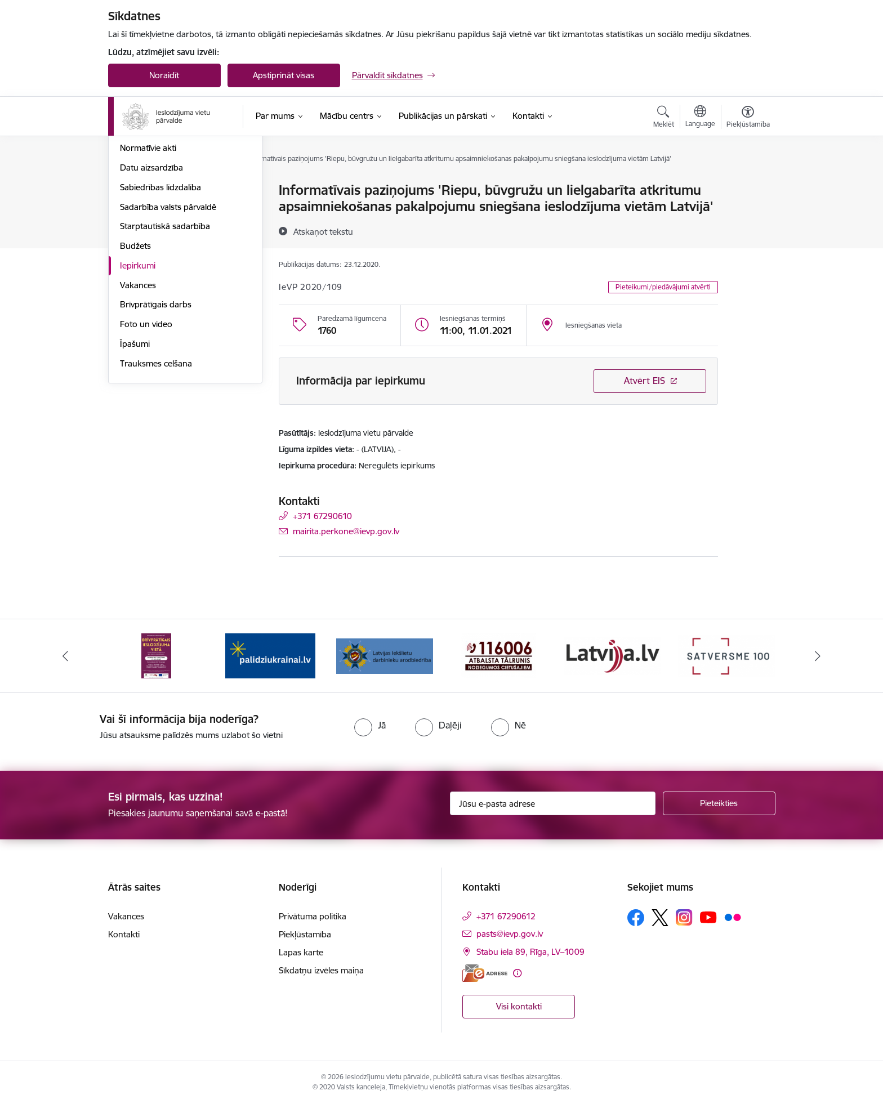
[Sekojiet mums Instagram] (684, 917)
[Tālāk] (818, 656)
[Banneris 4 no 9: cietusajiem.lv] (498, 655)
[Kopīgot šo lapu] (747, 213)
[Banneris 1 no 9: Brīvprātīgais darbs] (156, 655)
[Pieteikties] (719, 803)
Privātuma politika (312, 916)
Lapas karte (301, 952)
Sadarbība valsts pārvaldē (168, 328)
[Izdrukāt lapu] (747, 185)
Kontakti (124, 934)
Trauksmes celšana (156, 484)
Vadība (133, 191)
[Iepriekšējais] (65, 656)
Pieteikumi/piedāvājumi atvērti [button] (663, 287)
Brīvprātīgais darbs (155, 426)
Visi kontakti (519, 1006)
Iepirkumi (137, 386)
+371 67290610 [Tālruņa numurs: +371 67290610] (322, 516)
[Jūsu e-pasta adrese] (552, 803)
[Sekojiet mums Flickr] (732, 917)
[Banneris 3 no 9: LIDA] (385, 655)
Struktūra (138, 210)
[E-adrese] (484, 973)
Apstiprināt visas (283, 75)
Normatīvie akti (148, 269)
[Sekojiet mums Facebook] (635, 917)
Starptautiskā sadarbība (165, 347)
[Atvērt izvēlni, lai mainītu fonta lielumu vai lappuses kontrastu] (748, 118)
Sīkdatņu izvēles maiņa (321, 970)
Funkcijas (137, 230)
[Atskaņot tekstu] (323, 231)
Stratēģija (137, 249)
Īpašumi (135, 464)
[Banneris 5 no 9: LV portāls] (613, 655)
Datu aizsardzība (151, 288)
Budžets (135, 366)
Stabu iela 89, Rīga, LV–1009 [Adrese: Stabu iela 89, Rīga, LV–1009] (530, 951)
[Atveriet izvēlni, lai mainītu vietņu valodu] (700, 118)
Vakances (138, 406)
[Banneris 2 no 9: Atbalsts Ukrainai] (270, 655)
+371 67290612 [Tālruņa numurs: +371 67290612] (506, 916)
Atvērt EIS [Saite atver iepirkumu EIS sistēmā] (644, 380)
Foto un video (146, 445)
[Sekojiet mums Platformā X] (660, 917)
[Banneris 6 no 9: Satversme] (726, 655)
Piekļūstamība (305, 934)
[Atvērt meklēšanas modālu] (664, 118)
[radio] (370, 725)
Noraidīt (164, 75)
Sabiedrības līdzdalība (160, 308)
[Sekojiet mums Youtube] (708, 917)
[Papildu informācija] (517, 973)
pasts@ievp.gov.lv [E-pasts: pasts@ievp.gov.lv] (509, 933)
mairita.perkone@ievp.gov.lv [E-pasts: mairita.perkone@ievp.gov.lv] (346, 531)
